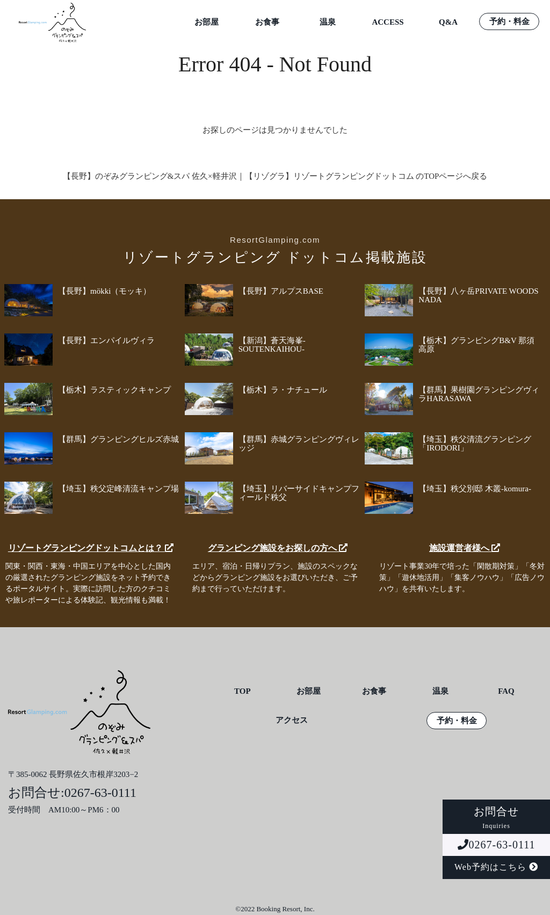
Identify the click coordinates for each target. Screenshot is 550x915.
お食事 (267, 22)
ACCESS (387, 22)
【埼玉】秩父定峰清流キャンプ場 (118, 488)
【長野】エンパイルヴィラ (106, 340)
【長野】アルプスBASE (280, 291)
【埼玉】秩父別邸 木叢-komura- (474, 488)
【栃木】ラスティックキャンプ (114, 390)
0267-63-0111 (496, 845)
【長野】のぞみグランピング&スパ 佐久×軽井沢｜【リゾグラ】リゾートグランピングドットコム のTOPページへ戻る (275, 176)
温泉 (328, 22)
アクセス (292, 720)
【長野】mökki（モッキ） (104, 291)
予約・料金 (509, 22)
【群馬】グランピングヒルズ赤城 (118, 439)
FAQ (506, 691)
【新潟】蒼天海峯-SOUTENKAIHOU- (272, 344)
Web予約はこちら (496, 867)
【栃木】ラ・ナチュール (282, 390)
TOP (242, 691)
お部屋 (206, 22)
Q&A (448, 22)
